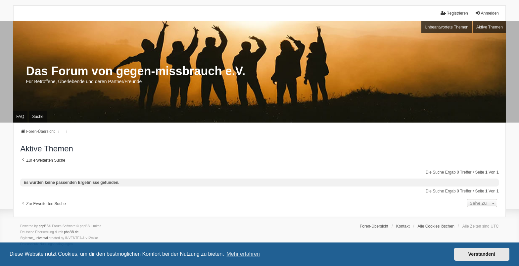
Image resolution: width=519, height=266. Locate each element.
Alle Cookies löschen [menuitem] (435, 226)
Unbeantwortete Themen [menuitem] (446, 27)
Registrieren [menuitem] (454, 13)
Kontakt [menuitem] (403, 226)
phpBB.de (71, 232)
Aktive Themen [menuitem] (489, 27)
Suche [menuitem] (37, 116)
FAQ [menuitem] (20, 116)
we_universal (38, 238)
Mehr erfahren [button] (243, 254)
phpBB (44, 226)
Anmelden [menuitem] (487, 13)
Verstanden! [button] (481, 254)
